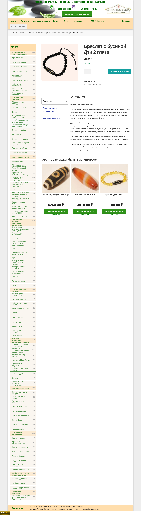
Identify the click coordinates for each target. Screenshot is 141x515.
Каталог (56, 21)
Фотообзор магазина (73, 21)
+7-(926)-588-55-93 (63, 9)
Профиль (126, 21)
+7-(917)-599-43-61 (89, 9)
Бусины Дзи (55, 33)
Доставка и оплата (41, 21)
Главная (13, 21)
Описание (47, 101)
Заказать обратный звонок (77, 14)
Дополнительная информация (50, 109)
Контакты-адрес (19, 508)
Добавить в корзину (120, 71)
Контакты (25, 21)
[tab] (54, 101)
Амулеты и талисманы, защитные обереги (34, 33)
